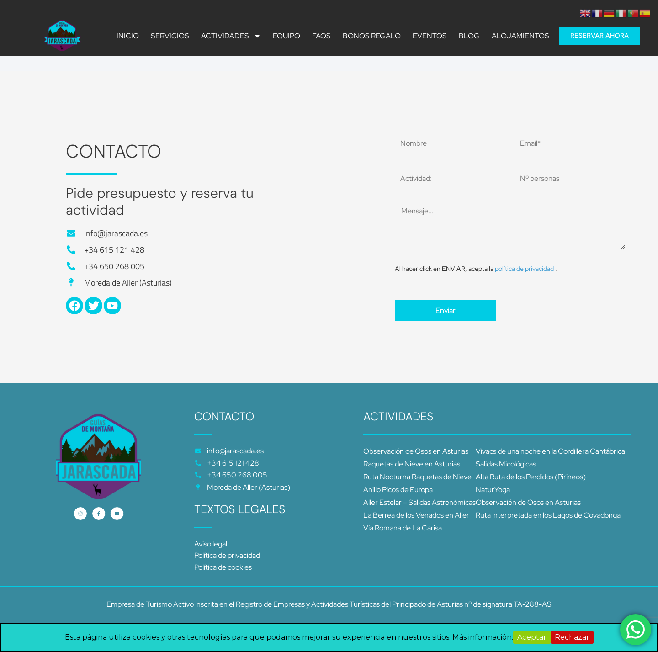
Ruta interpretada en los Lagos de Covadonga (548, 515)
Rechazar (572, 637)
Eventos (430, 36)
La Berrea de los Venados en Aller (416, 515)
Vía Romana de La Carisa (402, 528)
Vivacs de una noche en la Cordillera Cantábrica (550, 451)
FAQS (321, 36)
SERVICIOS (170, 36)
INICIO (128, 36)
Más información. (482, 637)
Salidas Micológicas (506, 464)
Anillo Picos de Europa (398, 489)
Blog (469, 36)
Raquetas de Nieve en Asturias (411, 464)
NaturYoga (493, 489)
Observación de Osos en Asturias (415, 451)
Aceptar (532, 637)
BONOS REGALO (372, 36)
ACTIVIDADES (231, 36)
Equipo (286, 36)
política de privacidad (525, 269)
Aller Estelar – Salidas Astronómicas (419, 502)
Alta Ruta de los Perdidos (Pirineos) (531, 477)
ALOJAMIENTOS (520, 36)
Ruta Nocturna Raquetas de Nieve (417, 477)
